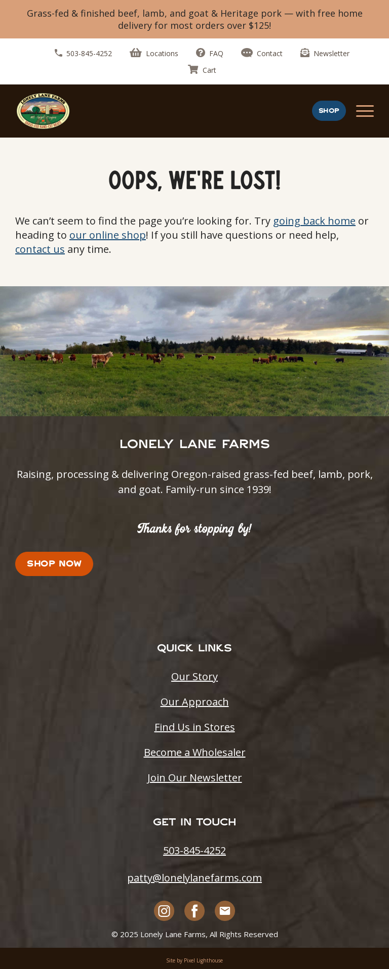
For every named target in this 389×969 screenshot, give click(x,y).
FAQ (209, 53)
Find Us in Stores (194, 727)
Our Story (194, 676)
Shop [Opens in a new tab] (329, 110)
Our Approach (195, 702)
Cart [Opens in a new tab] (202, 69)
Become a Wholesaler (195, 752)
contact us (40, 249)
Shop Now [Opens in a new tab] (54, 563)
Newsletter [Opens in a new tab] (324, 53)
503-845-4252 (83, 53)
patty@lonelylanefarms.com (194, 878)
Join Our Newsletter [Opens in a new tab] (194, 777)
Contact (262, 53)
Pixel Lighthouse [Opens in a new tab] (203, 960)
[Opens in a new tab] (164, 911)
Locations (154, 53)
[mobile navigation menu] (365, 111)
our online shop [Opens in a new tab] (107, 235)
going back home (314, 221)
